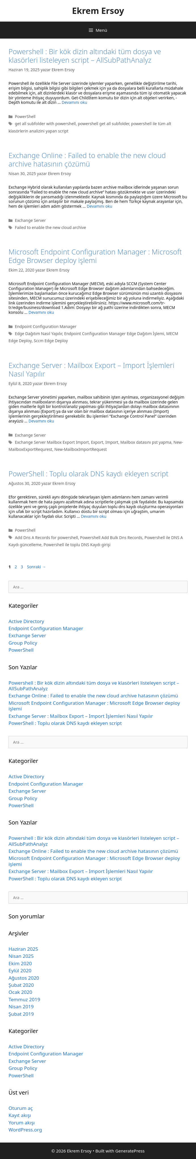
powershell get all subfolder (103, 123)
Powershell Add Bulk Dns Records (111, 537)
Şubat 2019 (21, 1014)
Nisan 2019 (21, 1006)
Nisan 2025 (21, 956)
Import (111, 442)
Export (97, 442)
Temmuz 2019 (24, 999)
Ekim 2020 (20, 963)
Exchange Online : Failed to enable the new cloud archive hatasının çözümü (87, 159)
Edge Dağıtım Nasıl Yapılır (38, 333)
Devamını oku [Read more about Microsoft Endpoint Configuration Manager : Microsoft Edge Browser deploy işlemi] (41, 312)
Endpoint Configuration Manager (45, 326)
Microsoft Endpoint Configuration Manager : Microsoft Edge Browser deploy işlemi (95, 256)
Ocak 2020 (20, 992)
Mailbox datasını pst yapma (145, 442)
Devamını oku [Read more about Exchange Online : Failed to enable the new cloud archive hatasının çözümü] (99, 206)
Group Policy (23, 643)
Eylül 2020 (20, 970)
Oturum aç (21, 1108)
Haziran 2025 (23, 949)
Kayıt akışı (20, 1115)
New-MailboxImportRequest (80, 449)
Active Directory (26, 621)
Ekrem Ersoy (98, 10)
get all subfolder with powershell (45, 123)
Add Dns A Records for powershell (46, 537)
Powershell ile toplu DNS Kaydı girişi (77, 544)
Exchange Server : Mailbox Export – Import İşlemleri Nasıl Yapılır (91, 369)
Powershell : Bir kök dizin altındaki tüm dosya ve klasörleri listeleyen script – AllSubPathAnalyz (85, 56)
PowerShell (25, 116)
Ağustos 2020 (24, 978)
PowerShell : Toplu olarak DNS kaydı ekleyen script (88, 473)
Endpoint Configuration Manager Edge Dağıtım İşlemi (114, 333)
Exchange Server (30, 220)
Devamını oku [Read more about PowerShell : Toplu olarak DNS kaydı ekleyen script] (93, 516)
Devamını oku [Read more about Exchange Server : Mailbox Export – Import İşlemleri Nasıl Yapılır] (41, 421)
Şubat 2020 (21, 985)
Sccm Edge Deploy (51, 340)
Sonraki (36, 566)
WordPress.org (25, 1129)
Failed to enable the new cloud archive (50, 227)
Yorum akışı (22, 1122)
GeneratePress (130, 1151)
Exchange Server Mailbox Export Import (52, 442)
